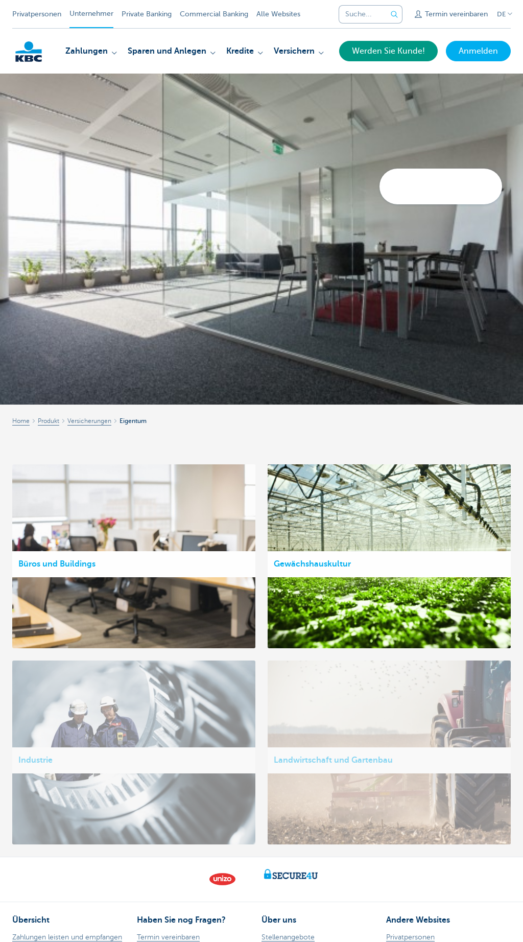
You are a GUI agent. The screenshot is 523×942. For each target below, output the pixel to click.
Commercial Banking (214, 14)
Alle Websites (278, 14)
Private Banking (147, 14)
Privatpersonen (36, 14)
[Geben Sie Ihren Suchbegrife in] (394, 14)
